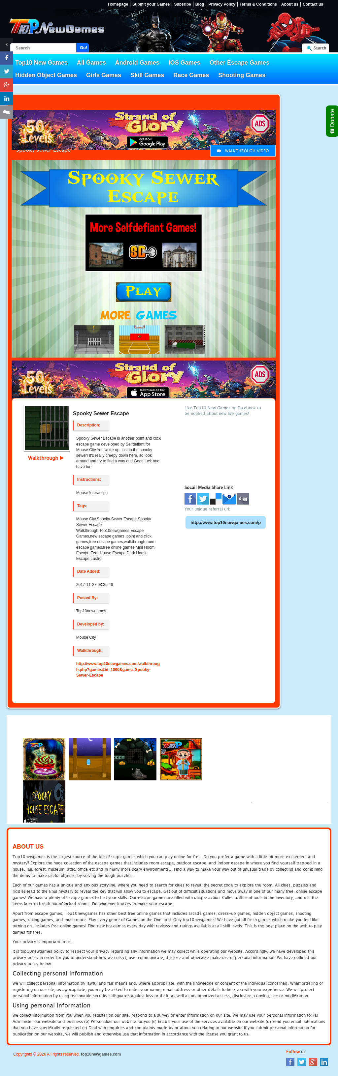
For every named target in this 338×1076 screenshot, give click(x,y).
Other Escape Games (239, 62)
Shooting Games (241, 75)
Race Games (191, 75)
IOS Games (184, 62)
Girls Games (103, 75)
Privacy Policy (221, 4)
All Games (91, 62)
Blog (199, 4)
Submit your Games (151, 4)
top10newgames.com (101, 1054)
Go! (83, 47)
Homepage (118, 4)
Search (320, 47)
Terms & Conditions (258, 4)
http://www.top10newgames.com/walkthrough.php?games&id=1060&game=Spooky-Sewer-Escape (118, 669)
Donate (332, 121)
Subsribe (182, 4)
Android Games (137, 62)
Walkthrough (46, 458)
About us (289, 4)
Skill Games (147, 75)
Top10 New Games (41, 62)
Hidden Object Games (46, 75)
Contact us (313, 4)
